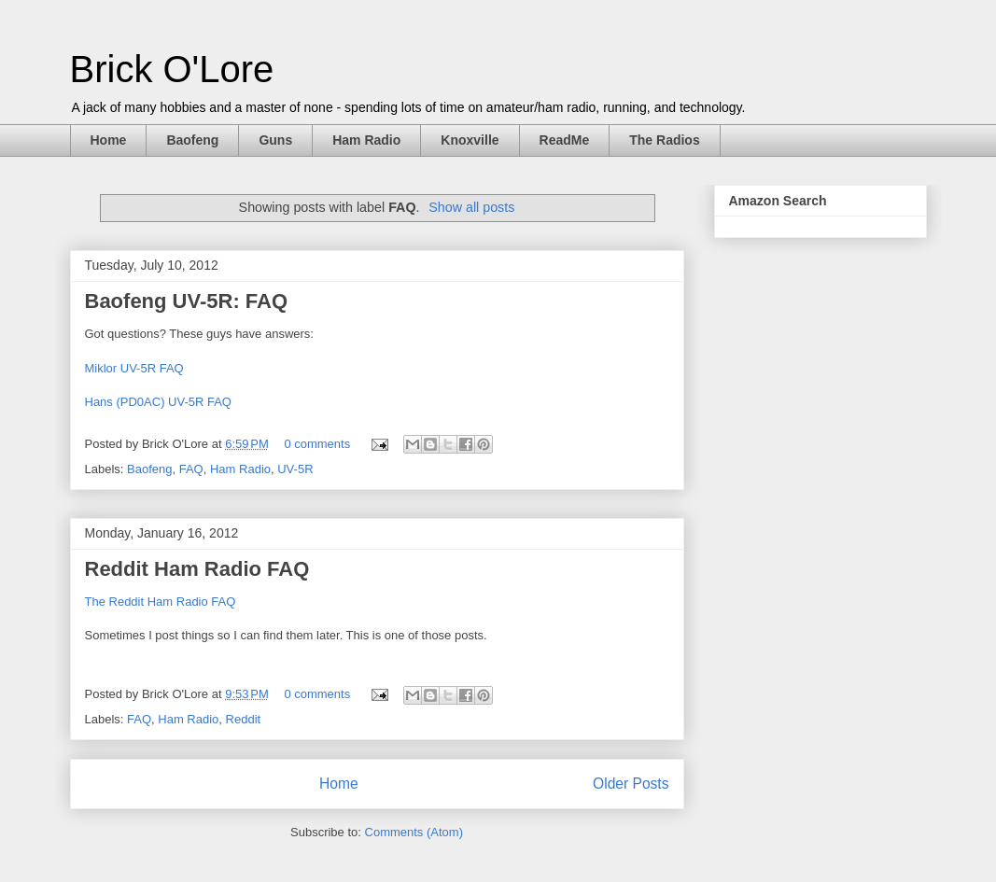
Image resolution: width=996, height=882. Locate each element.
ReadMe (565, 140)
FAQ (191, 469)
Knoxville (469, 140)
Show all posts (471, 207)
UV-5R (295, 469)
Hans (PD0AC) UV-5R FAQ (158, 402)
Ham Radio (366, 140)
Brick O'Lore (172, 69)
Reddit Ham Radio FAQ (197, 569)
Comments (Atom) (414, 832)
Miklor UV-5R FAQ (134, 368)
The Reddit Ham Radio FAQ (160, 602)
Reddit (243, 719)
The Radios (664, 140)
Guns (275, 140)
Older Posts (630, 783)
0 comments (317, 444)
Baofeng (192, 140)
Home (109, 140)
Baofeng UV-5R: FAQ (186, 301)
